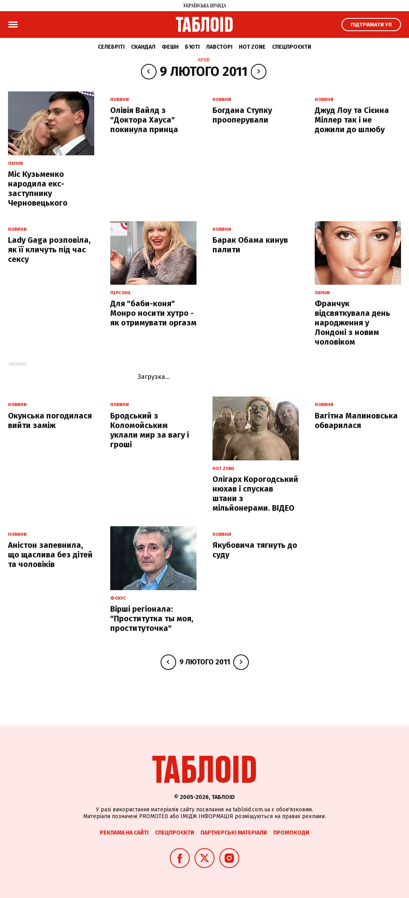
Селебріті (111, 47)
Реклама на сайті (124, 832)
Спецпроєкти (291, 47)
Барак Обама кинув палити (250, 244)
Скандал (143, 47)
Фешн (170, 47)
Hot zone (252, 47)
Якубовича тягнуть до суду (254, 549)
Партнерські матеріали (234, 832)
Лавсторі (219, 47)
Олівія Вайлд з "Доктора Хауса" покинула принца (144, 119)
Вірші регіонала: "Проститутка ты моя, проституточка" (151, 618)
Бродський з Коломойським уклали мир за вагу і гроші (149, 430)
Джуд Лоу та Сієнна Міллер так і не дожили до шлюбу (352, 119)
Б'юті (192, 47)
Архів (204, 60)
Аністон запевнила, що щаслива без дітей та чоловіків (50, 554)
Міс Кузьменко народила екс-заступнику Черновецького (38, 188)
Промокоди (291, 832)
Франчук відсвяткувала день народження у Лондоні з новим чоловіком (352, 323)
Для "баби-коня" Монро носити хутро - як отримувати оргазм (153, 313)
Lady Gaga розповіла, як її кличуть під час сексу (49, 249)
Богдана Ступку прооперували (242, 115)
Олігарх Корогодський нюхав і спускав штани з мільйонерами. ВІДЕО (255, 493)
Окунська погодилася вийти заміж (50, 420)
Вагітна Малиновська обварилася (356, 420)
